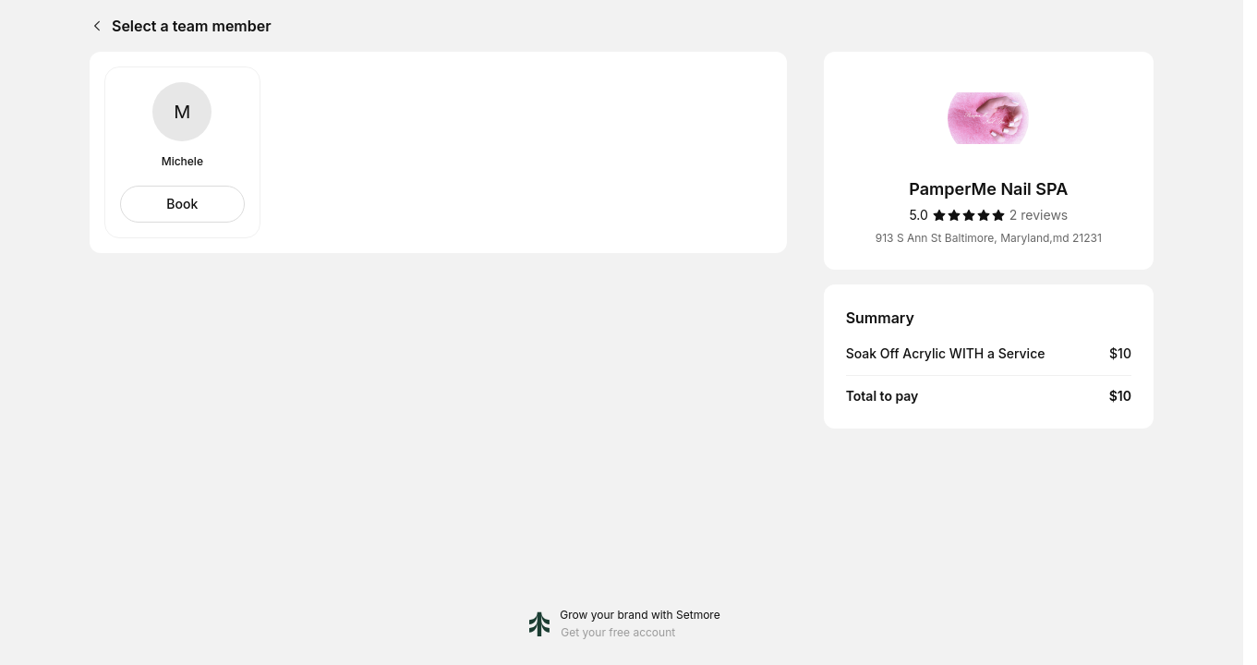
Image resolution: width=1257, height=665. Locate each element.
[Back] (93, 26)
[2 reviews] (1038, 215)
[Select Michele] (182, 204)
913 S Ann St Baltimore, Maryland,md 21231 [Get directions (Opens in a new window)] (989, 238)
